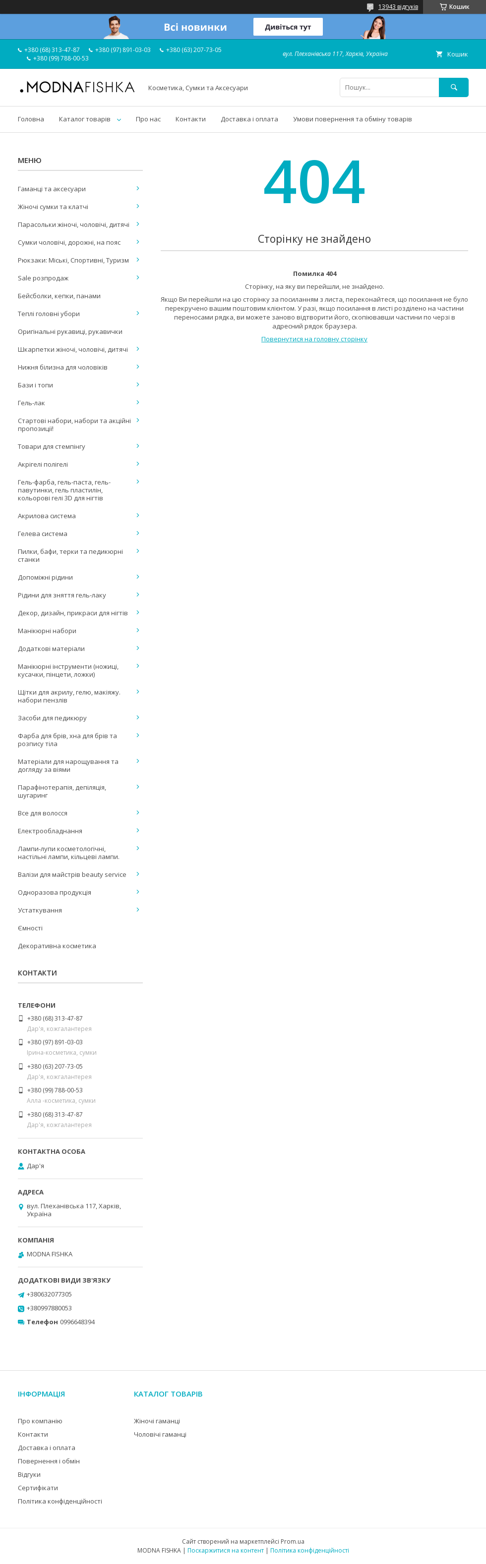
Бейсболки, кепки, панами (59, 295)
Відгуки (29, 1474)
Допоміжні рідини (45, 577)
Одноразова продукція (54, 892)
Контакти (191, 118)
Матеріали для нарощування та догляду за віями (68, 765)
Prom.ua (292, 1541)
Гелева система (42, 533)
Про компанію (40, 1420)
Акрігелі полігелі (43, 464)
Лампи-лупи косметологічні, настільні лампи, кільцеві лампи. (69, 852)
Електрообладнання (50, 830)
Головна (31, 118)
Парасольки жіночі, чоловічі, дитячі (73, 224)
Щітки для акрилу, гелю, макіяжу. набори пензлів (69, 696)
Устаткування (40, 910)
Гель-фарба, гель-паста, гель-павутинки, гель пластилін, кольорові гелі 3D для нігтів (64, 490)
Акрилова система (47, 515)
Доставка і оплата (249, 118)
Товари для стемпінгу (51, 446)
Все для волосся (42, 813)
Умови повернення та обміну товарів (352, 118)
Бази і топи (35, 384)
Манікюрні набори (47, 630)
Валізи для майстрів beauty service (72, 874)
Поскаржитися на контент (225, 1550)
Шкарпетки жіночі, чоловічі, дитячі (73, 349)
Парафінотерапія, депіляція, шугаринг (62, 791)
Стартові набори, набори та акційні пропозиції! (74, 424)
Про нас (148, 118)
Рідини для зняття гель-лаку (62, 595)
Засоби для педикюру (52, 717)
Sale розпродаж (43, 277)
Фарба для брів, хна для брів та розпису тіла (67, 739)
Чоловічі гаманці (160, 1434)
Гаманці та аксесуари (52, 188)
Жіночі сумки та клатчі (53, 206)
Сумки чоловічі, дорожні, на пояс (69, 242)
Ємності (30, 927)
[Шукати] (454, 87)
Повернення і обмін (49, 1460)
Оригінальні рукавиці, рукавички (70, 331)
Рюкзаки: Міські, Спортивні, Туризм (73, 260)
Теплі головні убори (49, 313)
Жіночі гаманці (157, 1420)
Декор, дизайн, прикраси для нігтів (73, 612)
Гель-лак (31, 402)
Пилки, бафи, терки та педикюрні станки (70, 555)
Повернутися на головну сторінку (314, 338)
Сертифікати (38, 1487)
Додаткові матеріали (51, 648)
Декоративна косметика (57, 945)
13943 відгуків (398, 6)
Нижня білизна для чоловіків (63, 367)
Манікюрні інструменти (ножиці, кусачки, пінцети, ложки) (68, 670)
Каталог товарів (85, 118)
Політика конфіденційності (60, 1501)
